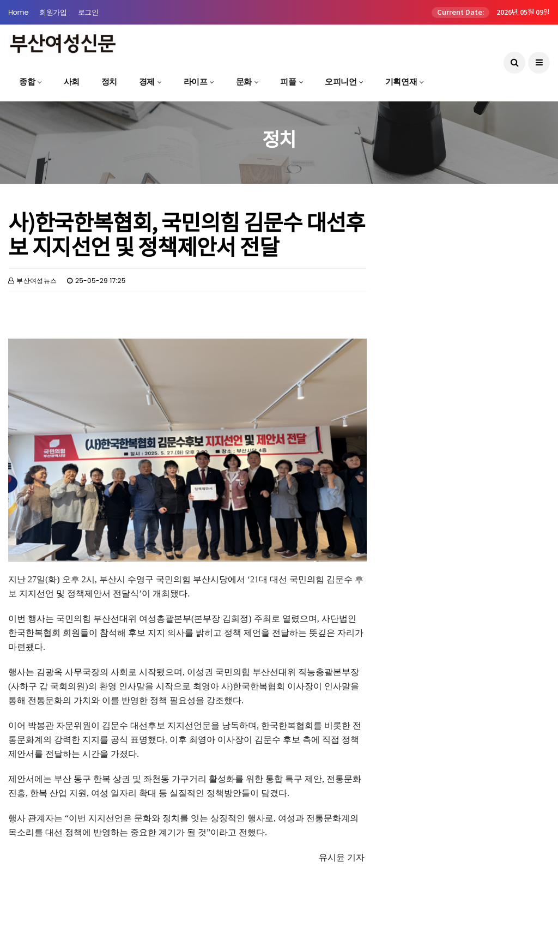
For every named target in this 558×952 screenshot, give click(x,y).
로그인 (88, 12)
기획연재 (401, 81)
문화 (244, 81)
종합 (27, 81)
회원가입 (52, 12)
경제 (147, 81)
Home (18, 12)
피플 (288, 81)
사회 (72, 81)
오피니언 (340, 81)
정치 (109, 81)
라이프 (196, 81)
